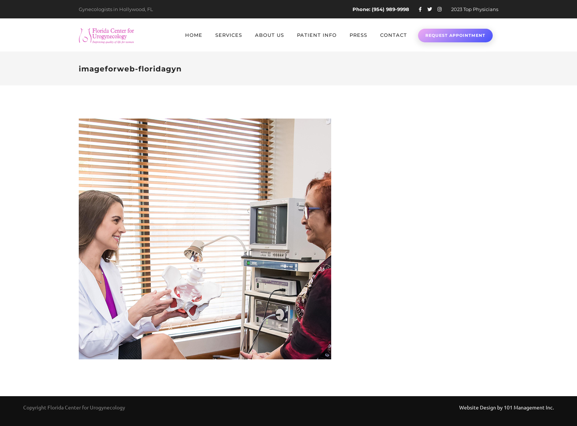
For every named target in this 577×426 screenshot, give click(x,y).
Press (358, 35)
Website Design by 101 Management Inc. (506, 407)
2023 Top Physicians (474, 9)
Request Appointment (455, 35)
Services (228, 35)
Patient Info (317, 35)
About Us (269, 35)
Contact (393, 35)
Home (193, 35)
